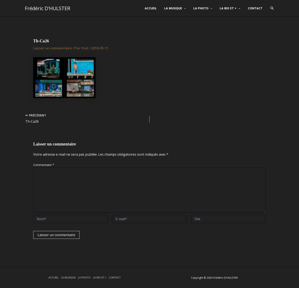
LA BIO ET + (232, 8)
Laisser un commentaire (52, 48)
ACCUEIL (158, 8)
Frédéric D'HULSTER (47, 8)
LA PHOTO (206, 8)
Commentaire (43, 165)
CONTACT (256, 8)
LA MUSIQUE (181, 8)
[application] (190, 8)
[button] (272, 8)
